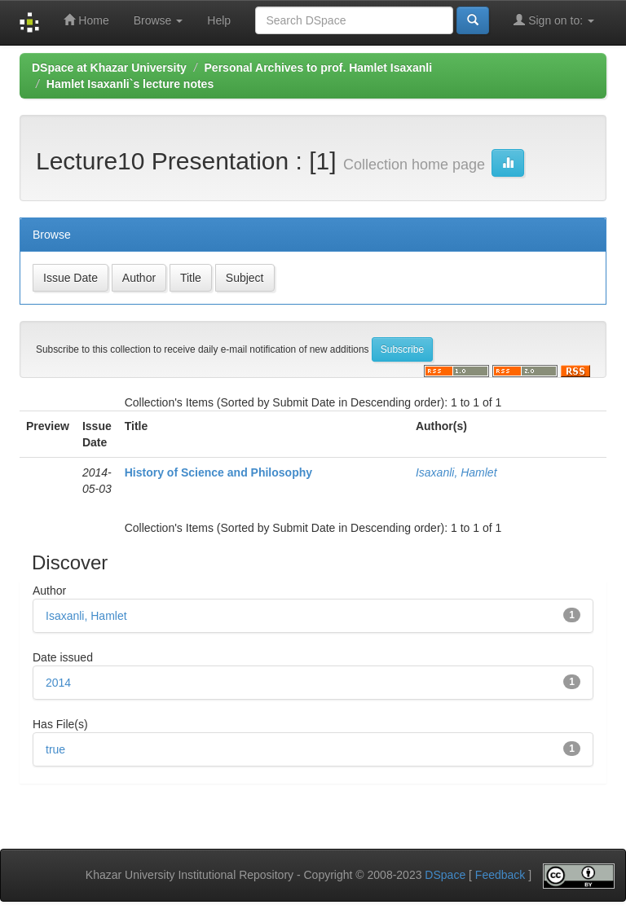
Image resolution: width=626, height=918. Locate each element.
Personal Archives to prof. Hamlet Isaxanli (319, 67)
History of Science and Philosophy (218, 472)
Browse (158, 20)
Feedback (500, 875)
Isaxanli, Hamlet (456, 472)
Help (219, 20)
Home (86, 20)
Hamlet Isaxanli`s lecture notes (130, 83)
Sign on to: (554, 20)
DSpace (445, 875)
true (55, 749)
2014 (58, 682)
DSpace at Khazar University (109, 67)
